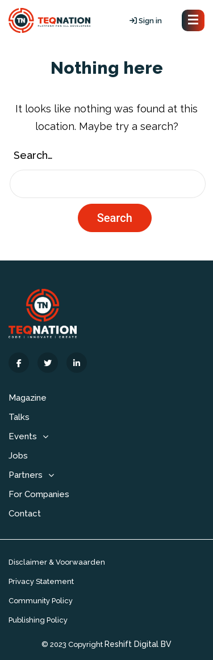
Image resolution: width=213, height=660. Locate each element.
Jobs (18, 456)
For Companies (39, 494)
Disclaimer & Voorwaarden (57, 562)
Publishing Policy (38, 620)
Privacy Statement (41, 581)
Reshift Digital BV (138, 644)
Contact (25, 513)
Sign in (146, 20)
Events (23, 436)
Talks (19, 417)
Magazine (28, 398)
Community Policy (41, 600)
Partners (26, 475)
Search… (33, 155)
